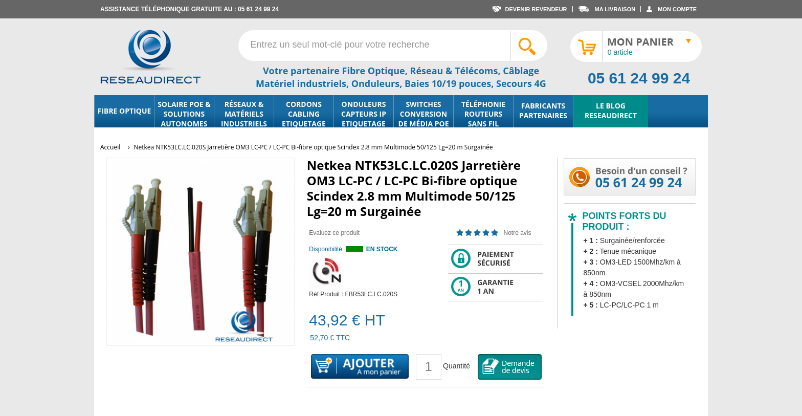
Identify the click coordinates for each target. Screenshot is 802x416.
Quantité (456, 366)
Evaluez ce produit (334, 232)
